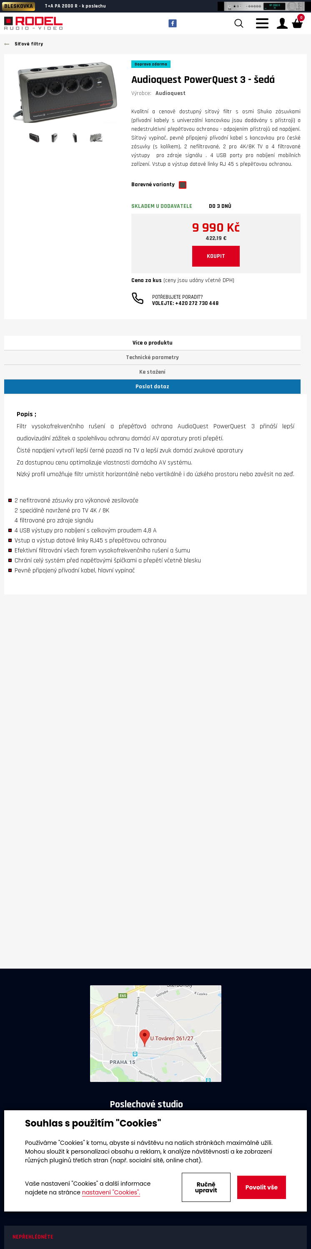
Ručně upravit (206, 1187)
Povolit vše (262, 1187)
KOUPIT (216, 256)
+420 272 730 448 (196, 303)
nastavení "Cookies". (111, 1192)
